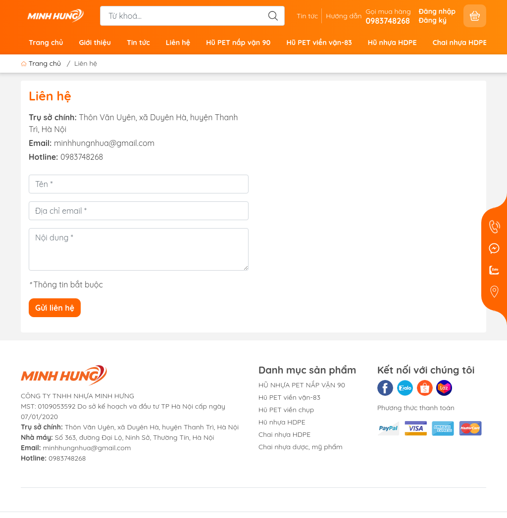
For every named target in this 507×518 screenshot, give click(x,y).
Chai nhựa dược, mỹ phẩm (300, 446)
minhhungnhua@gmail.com (104, 143)
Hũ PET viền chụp (286, 409)
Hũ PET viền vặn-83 (319, 42)
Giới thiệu (94, 42)
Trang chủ (46, 42)
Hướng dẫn (343, 15)
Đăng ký (433, 20)
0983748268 (81, 157)
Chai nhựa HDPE (460, 42)
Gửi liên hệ (54, 308)
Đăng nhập (437, 11)
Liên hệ (178, 42)
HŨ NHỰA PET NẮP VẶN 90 (301, 384)
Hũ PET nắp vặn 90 (238, 42)
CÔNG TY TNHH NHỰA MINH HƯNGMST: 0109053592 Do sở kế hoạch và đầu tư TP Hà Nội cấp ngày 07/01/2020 (123, 406)
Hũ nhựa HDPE (392, 42)
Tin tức (307, 15)
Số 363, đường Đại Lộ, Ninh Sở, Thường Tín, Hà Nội (117, 437)
